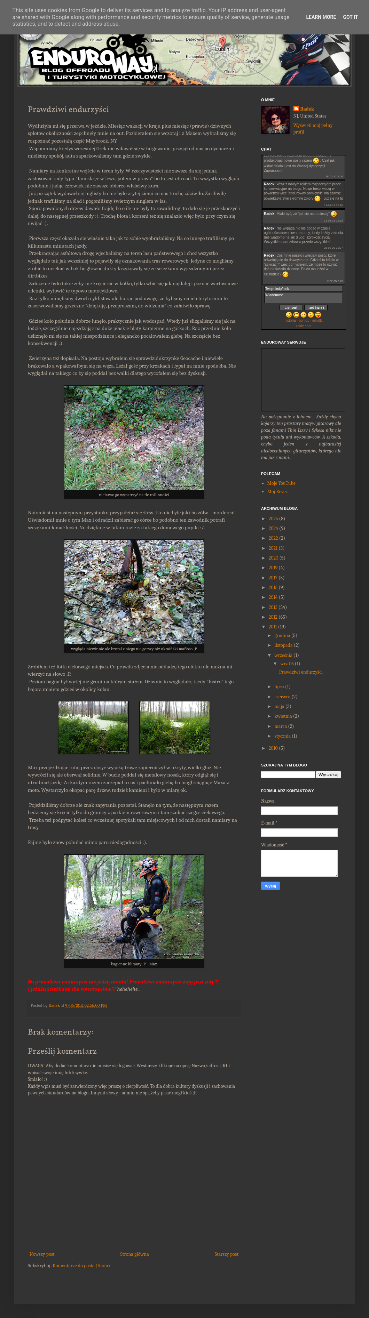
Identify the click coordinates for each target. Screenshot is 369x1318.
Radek (307, 109)
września (283, 655)
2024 (273, 528)
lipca (279, 687)
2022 (273, 538)
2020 (273, 558)
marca (280, 726)
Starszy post (226, 1254)
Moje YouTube (281, 483)
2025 (273, 519)
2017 (273, 578)
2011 (273, 627)
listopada (283, 645)
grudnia (282, 635)
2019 (273, 568)
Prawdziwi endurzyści (301, 672)
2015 (273, 587)
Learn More (321, 17)
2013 (273, 607)
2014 (273, 597)
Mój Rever (277, 492)
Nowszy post (42, 1254)
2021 (273, 548)
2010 (273, 748)
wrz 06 (287, 664)
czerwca (282, 697)
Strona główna (134, 1254)
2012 (273, 617)
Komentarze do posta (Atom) (81, 1266)
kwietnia (283, 716)
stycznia (282, 736)
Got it (350, 17)
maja (279, 706)
